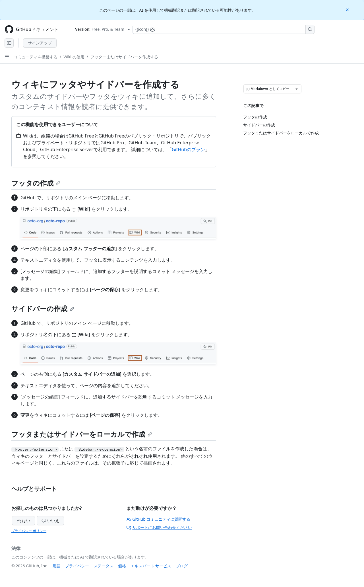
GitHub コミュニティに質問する (158, 519)
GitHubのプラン (188, 149)
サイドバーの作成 (42, 308)
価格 (122, 565)
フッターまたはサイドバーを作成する (124, 56)
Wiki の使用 (73, 56)
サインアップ (40, 43)
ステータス (103, 565)
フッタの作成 (35, 183)
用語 (57, 565)
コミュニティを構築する (35, 56)
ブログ (182, 565)
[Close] (347, 9)
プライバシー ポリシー (28, 530)
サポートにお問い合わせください (159, 527)
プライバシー (77, 565)
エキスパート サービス (151, 565)
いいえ (50, 520)
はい (23, 520)
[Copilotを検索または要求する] (224, 29)
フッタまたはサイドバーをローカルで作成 (81, 434)
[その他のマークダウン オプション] (296, 88)
